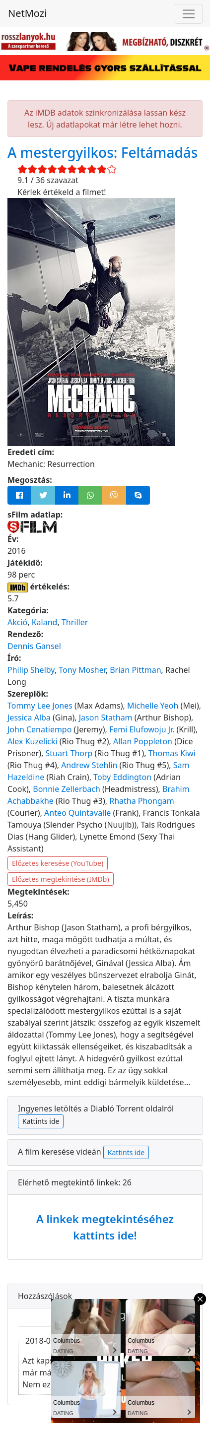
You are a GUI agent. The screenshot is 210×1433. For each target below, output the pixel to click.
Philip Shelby (31, 669)
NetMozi (27, 13)
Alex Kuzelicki (32, 741)
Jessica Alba (29, 717)
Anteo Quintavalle (77, 812)
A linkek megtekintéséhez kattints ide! (105, 1226)
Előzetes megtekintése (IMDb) (60, 879)
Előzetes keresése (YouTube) (57, 863)
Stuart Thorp (69, 753)
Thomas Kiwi (172, 753)
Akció (17, 622)
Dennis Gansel (34, 646)
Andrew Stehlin (89, 765)
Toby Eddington (122, 777)
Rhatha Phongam (141, 800)
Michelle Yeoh (153, 705)
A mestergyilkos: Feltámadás (102, 152)
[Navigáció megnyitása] (189, 14)
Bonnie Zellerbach (66, 788)
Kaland (45, 622)
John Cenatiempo (39, 729)
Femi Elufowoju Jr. (142, 729)
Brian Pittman (135, 669)
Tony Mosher (82, 669)
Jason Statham (106, 717)
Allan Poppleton (142, 741)
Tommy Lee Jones (39, 705)
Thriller (75, 622)
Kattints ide (40, 1121)
